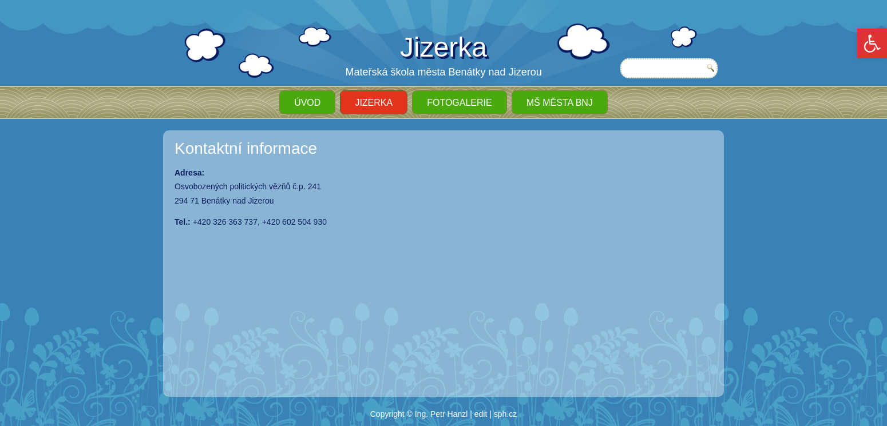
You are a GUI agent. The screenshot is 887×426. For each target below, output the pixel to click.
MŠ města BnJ (559, 103)
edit (481, 414)
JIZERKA (374, 103)
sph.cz (505, 414)
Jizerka (443, 47)
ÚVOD (307, 103)
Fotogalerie (459, 103)
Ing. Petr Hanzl (441, 414)
